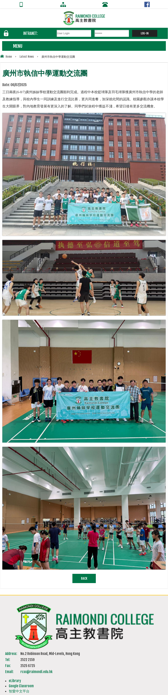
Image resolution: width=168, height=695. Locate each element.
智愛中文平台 (19, 691)
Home (9, 56)
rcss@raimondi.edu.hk (36, 672)
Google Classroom (21, 686)
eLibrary (15, 681)
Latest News (27, 56)
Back (84, 578)
